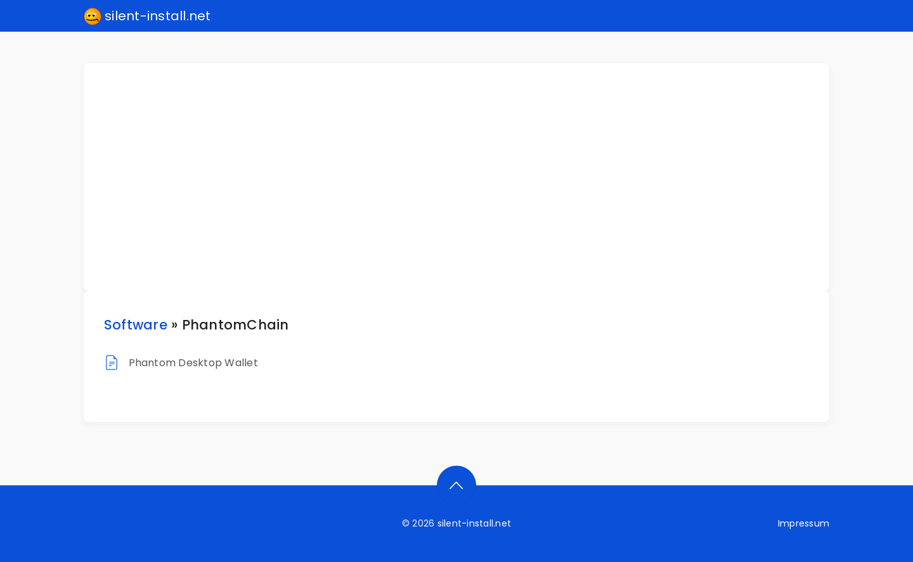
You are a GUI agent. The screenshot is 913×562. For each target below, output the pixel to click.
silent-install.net (147, 16)
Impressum (803, 523)
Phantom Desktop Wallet (193, 362)
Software (135, 325)
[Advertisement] (464, 177)
